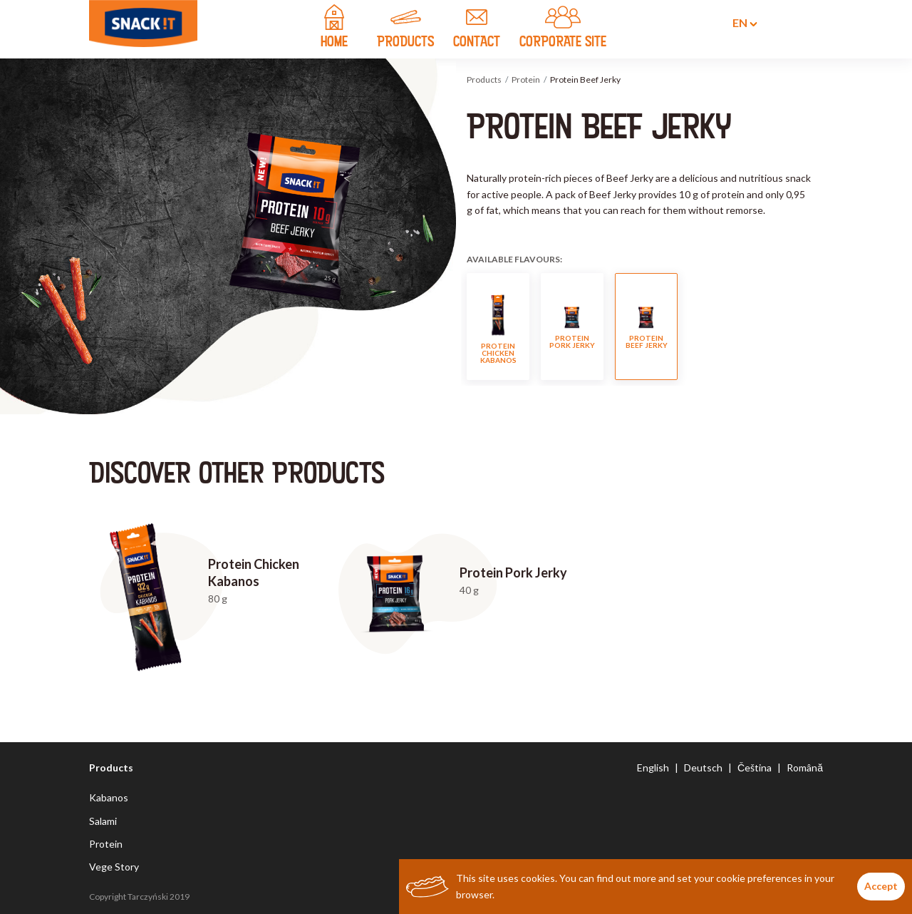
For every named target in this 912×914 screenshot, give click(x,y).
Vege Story (114, 867)
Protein (526, 79)
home (334, 28)
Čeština (754, 767)
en (736, 22)
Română (805, 767)
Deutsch (703, 767)
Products (484, 79)
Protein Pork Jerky (572, 327)
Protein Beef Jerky (647, 327)
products (405, 28)
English (653, 767)
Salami (103, 821)
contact (476, 28)
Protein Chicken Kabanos (498, 326)
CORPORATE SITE (562, 28)
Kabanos (108, 797)
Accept (881, 886)
